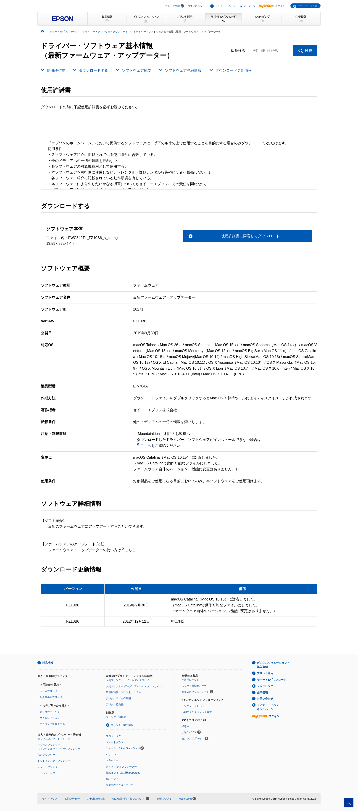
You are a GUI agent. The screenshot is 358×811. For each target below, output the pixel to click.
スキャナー (112, 760)
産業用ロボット (190, 679)
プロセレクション (50, 718)
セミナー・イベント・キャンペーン (235, 6)
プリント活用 (265, 673)
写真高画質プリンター (52, 697)
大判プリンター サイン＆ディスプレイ (127, 680)
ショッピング (265, 686)
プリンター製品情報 (122, 725)
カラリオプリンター (51, 712)
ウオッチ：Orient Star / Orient (123, 748)
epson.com (185, 798)
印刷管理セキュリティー (120, 784)
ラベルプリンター (47, 773)
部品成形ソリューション (195, 691)
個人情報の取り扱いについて (130, 798)
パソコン (111, 754)
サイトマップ (49, 798)
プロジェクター (115, 736)
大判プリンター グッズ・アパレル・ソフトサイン (134, 686)
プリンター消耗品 (116, 717)
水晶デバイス (189, 732)
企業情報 (262, 692)
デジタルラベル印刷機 (118, 698)
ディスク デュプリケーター (121, 766)
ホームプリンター (50, 691)
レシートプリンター (48, 767)
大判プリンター (46, 754)
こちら (144, 446)
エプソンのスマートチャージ (53, 738)
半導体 (185, 726)
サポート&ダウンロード (271, 679)
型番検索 (238, 50)
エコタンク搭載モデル (52, 724)
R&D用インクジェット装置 (197, 712)
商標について (164, 798)
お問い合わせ (195, 6)
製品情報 (47, 662)
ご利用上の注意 (96, 798)
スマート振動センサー (194, 685)
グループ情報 (172, 6)
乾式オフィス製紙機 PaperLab (123, 772)
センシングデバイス (193, 738)
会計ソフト (112, 778)
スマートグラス (115, 742)
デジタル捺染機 (115, 704)
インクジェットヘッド (194, 706)
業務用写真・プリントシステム (123, 692)
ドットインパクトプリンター (53, 760)
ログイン (272, 6)
